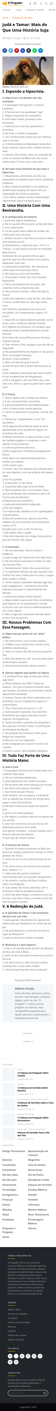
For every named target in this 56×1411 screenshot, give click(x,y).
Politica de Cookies (17, 1335)
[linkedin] (22, 1356)
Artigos (19, 10)
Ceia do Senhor (23, 1099)
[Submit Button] (44, 1393)
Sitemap (12, 1326)
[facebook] (30, 3)
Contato (12, 1331)
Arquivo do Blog (15, 1339)
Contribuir (13, 1318)
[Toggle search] (46, 3)
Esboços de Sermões (39, 1099)
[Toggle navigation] (51, 3)
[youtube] (34, 1356)
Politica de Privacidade (19, 1322)
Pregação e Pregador (35, 10)
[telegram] (10, 1356)
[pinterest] (28, 1356)
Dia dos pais (22, 1129)
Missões (20, 1084)
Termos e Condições (17, 1313)
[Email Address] (25, 1393)
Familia (20, 1069)
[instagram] (35, 3)
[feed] (16, 1356)
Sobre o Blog (14, 1309)
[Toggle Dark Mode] (41, 3)
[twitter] (10, 1362)
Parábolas (6, 10)
